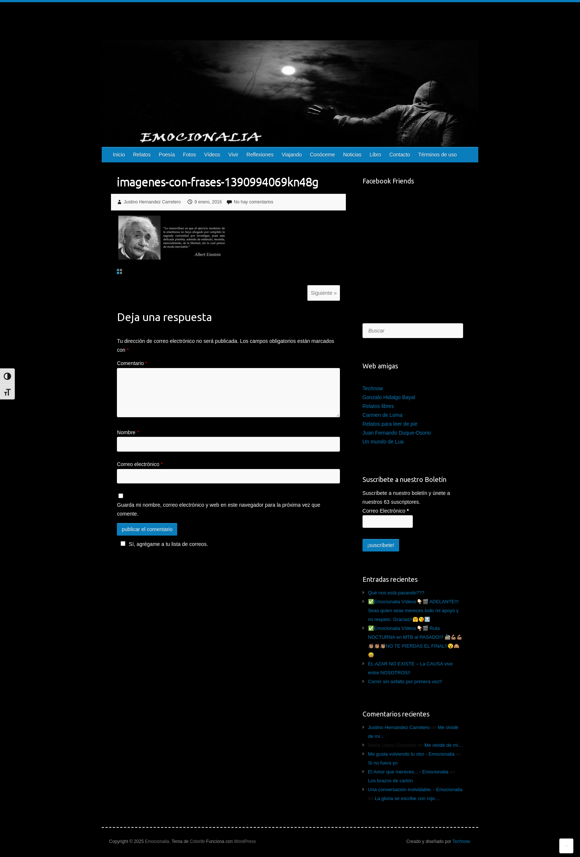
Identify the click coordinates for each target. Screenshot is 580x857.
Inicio (119, 155)
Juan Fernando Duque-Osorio (396, 433)
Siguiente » (324, 293)
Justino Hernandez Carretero (152, 202)
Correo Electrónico (385, 511)
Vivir (233, 155)
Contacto (399, 155)
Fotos (189, 155)
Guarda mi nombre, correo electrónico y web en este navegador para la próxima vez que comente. (218, 509)
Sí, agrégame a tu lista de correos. (163, 544)
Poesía (167, 155)
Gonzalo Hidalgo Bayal (388, 397)
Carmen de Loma (382, 415)
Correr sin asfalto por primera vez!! (405, 681)
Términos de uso (437, 155)
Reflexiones (259, 155)
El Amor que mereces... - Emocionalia (408, 772)
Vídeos (212, 155)
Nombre (128, 432)
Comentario (132, 363)
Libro (375, 155)
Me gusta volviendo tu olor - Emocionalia (411, 754)
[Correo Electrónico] (387, 521)
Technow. (461, 841)
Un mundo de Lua (383, 442)
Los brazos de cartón (390, 780)
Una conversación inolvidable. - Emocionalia (415, 789)
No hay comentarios (253, 202)
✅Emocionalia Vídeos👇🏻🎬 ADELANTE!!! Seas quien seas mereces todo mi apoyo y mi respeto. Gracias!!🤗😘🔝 (413, 610)
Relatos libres (378, 406)
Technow (372, 388)
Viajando (291, 155)
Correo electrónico (140, 464)
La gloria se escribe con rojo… (407, 798)
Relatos (142, 155)
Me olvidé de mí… (443, 745)
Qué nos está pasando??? (396, 592)
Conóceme (322, 155)
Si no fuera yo (383, 763)
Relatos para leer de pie (390, 424)
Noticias (352, 155)
